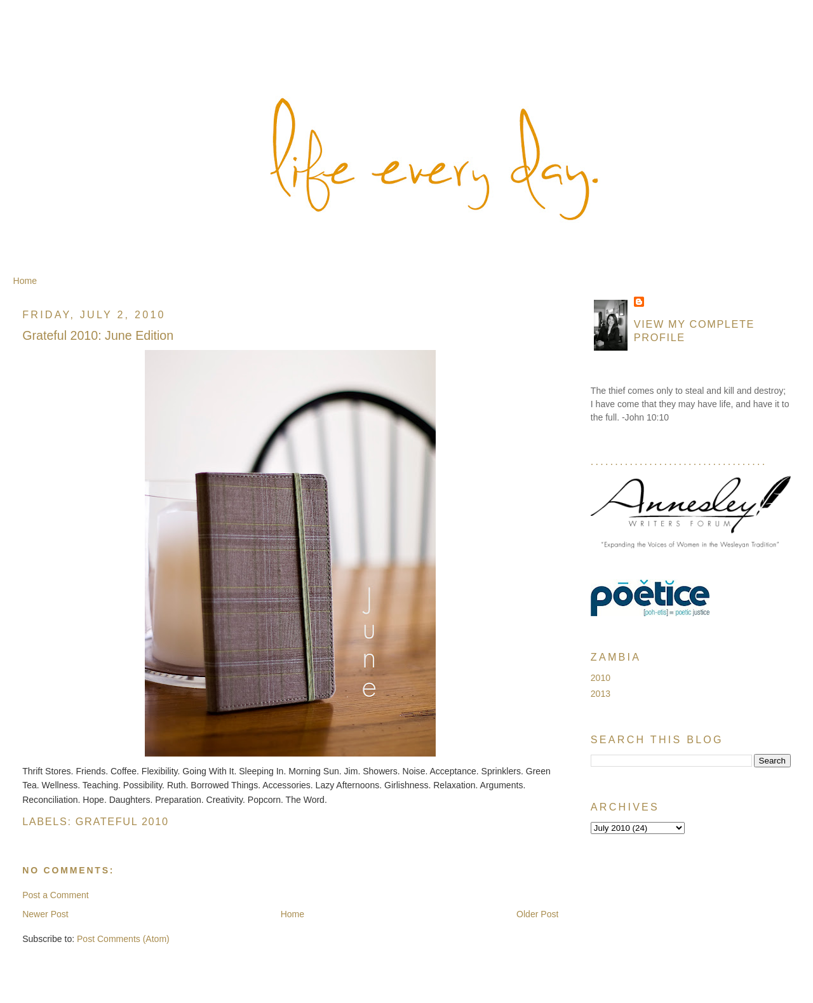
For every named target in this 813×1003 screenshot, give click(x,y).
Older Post (537, 914)
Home (25, 281)
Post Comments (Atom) (123, 939)
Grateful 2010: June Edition (97, 335)
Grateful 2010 (122, 821)
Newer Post (45, 914)
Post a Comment (55, 895)
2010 (600, 678)
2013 (600, 694)
